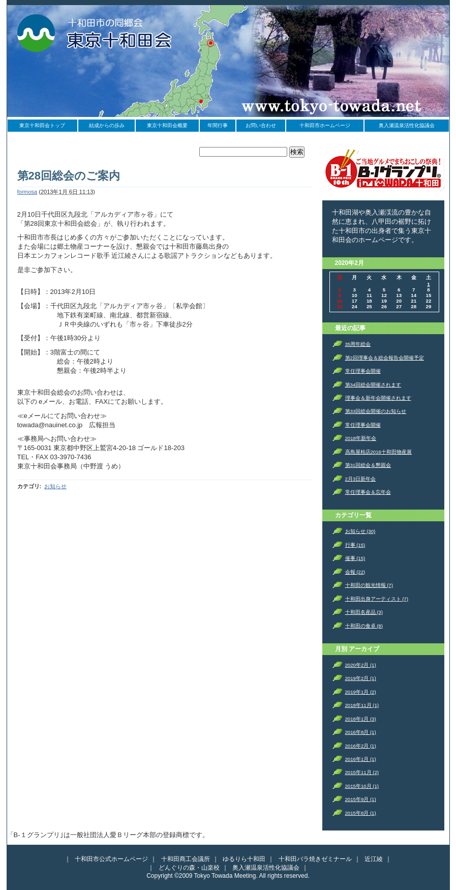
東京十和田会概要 (167, 125)
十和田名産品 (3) (364, 612)
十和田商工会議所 (185, 859)
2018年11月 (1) (362, 705)
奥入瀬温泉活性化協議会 (407, 125)
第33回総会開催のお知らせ (376, 411)
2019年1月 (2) (360, 692)
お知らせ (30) (360, 531)
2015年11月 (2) (362, 772)
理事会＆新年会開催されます (378, 398)
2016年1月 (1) (360, 759)
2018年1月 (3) (360, 719)
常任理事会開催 (363, 371)
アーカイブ (364, 648)
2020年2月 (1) (360, 665)
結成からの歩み (107, 125)
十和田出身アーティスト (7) (376, 599)
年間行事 (217, 125)
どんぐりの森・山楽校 (189, 867)
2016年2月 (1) (360, 746)
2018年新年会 (360, 438)
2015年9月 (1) (360, 799)
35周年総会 (358, 344)
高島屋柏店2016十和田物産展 (378, 452)
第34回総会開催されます (373, 385)
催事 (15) (355, 558)
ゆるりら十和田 (244, 859)
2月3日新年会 (360, 479)
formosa (27, 192)
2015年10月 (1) (362, 786)
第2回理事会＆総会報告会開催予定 (384, 358)
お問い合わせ (261, 125)
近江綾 (373, 859)
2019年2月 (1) (360, 678)
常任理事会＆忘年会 (368, 492)
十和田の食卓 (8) (364, 626)
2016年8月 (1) (360, 732)
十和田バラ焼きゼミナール (315, 859)
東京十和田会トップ (42, 125)
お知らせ (55, 486)
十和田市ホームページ (324, 125)
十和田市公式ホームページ (111, 859)
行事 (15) (355, 545)
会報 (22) (355, 572)
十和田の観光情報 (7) (369, 585)
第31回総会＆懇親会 (368, 465)
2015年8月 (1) (360, 813)
